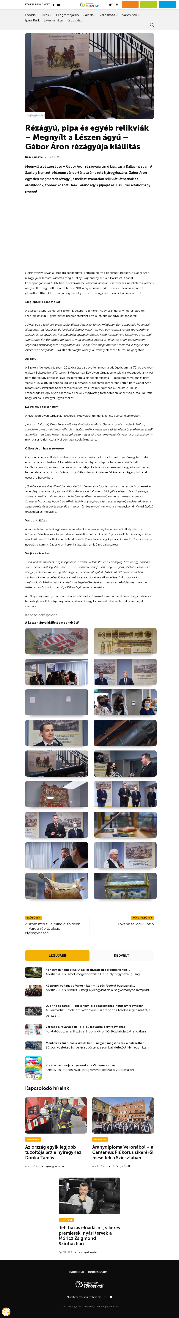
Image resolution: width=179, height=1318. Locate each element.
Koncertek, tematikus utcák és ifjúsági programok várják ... (88, 969)
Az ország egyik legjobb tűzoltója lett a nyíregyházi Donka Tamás (54, 1152)
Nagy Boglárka (34, 157)
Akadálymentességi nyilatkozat (84, 1297)
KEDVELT (121, 956)
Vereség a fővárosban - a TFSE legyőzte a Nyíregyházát (85, 1027)
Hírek (45, 15)
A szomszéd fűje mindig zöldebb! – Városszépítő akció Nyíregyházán (53, 928)
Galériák (89, 15)
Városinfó (129, 15)
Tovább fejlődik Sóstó (135, 924)
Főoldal (31, 15)
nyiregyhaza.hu (54, 1166)
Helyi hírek (33, 1139)
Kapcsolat (74, 20)
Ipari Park (32, 20)
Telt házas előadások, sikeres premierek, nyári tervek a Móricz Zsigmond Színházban (89, 1235)
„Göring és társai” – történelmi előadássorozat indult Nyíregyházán (95, 1005)
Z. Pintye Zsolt (121, 1166)
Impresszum (97, 1272)
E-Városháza (53, 20)
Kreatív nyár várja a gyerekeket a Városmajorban (80, 1065)
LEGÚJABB (57, 956)
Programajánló (67, 15)
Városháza (107, 15)
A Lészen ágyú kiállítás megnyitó (52, 622)
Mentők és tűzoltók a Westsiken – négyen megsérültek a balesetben (95, 1043)
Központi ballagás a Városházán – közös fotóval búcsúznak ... (91, 985)
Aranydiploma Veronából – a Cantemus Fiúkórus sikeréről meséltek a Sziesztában (122, 1152)
